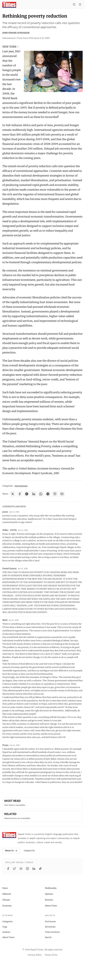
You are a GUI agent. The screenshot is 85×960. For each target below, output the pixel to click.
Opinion (49, 894)
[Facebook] (8, 868)
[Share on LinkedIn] (34, 494)
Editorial (6, 894)
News (5, 888)
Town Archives (52, 932)
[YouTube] (21, 868)
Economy (7, 905)
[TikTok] (40, 868)
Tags (4, 926)
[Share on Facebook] (20, 494)
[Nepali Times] (9, 835)
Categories (7, 921)
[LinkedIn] (34, 868)
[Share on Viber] (55, 494)
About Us (11, 850)
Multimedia (51, 888)
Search (48, 937)
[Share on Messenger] (27, 494)
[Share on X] (13, 494)
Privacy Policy (35, 955)
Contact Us (29, 850)
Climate (6, 899)
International (21, 486)
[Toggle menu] (80, 5)
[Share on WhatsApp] (41, 494)
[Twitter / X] (14, 868)
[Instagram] (27, 868)
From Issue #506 (33, 38)
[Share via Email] (62, 494)
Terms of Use (51, 955)
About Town (51, 905)
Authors (6, 932)
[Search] (74, 5)
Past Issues (50, 921)
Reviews (49, 899)
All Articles (50, 926)
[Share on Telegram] (48, 494)
